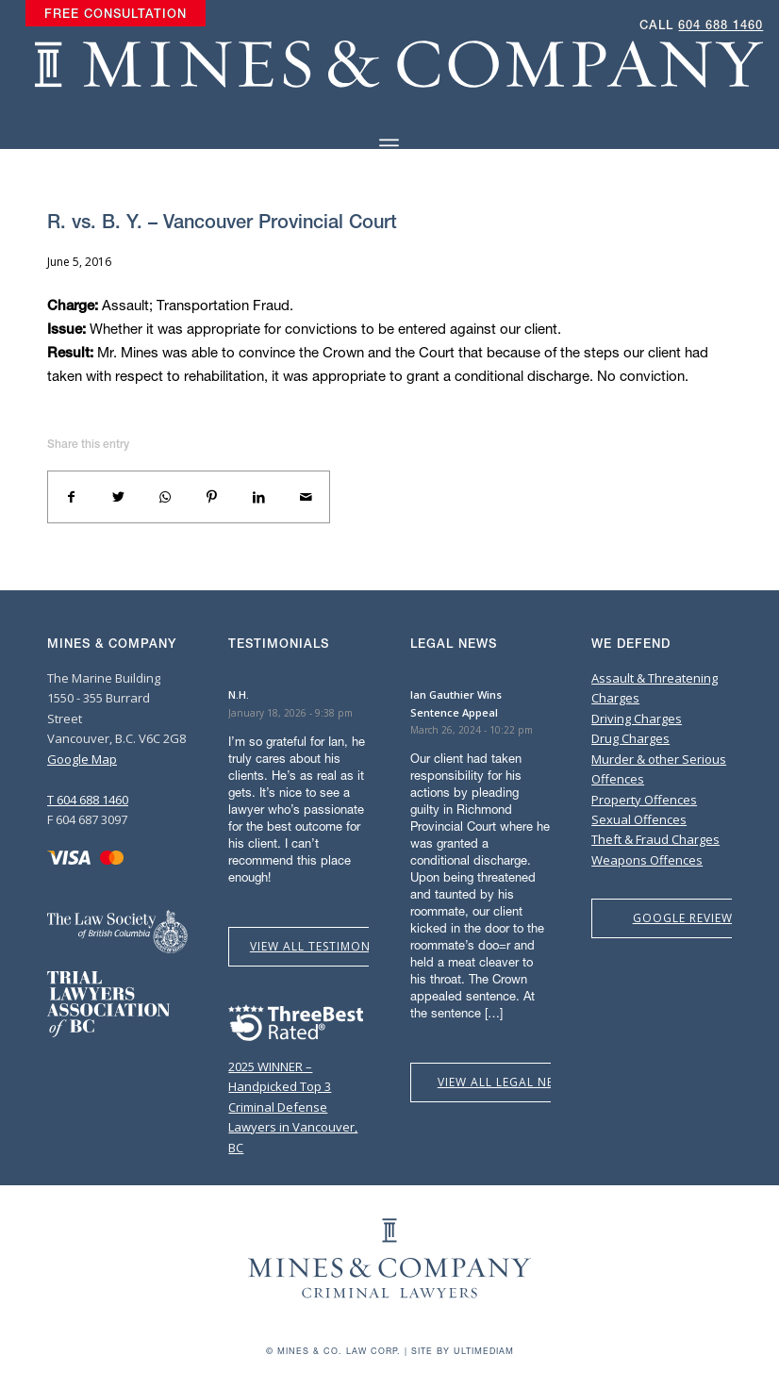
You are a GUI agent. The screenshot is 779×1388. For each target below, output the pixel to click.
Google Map (82, 759)
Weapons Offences (647, 859)
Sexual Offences (639, 819)
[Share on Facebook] (71, 496)
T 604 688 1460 (87, 799)
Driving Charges (636, 718)
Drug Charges (630, 738)
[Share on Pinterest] (212, 496)
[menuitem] (115, 14)
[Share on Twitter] (118, 496)
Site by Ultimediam (462, 1351)
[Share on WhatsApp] (165, 496)
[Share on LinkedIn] (259, 496)
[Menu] (389, 146)
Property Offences (644, 799)
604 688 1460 (720, 25)
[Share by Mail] (305, 496)
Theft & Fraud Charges (655, 839)
